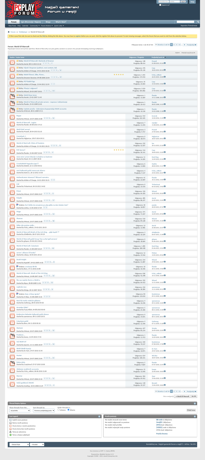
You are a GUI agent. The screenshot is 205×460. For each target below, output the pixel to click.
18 (53, 221)
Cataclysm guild (22, 321)
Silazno (71, 410)
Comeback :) (21, 136)
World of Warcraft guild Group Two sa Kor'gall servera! (37, 239)
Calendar (25, 26)
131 (53, 91)
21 (53, 358)
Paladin (19, 198)
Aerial (26, 64)
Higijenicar (27, 138)
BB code (159, 420)
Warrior (19, 376)
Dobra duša (21, 362)
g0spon (26, 241)
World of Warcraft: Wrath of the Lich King (32, 273)
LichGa (26, 208)
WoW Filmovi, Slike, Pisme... (34, 74)
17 (53, 200)
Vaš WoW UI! (21, 342)
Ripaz (26, 283)
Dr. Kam (26, 351)
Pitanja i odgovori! (31, 88)
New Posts (12, 26)
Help (192, 2)
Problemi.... (21, 335)
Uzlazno (62, 410)
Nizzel (26, 159)
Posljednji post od (159, 57)
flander (26, 104)
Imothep (27, 386)
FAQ (19, 26)
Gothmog (27, 303)
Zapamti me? (164, 5)
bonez (26, 337)
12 (52, 283)
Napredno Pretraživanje (189, 25)
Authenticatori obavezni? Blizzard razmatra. (33, 177)
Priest (19, 191)
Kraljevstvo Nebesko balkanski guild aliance (33, 314)
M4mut (26, 119)
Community (34, 26)
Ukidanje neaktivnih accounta (28, 369)
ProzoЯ (26, 132)
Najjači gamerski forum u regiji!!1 (171, 444)
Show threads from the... (18, 407)
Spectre (26, 345)
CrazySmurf (28, 364)
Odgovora (132, 57)
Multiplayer (23, 32)
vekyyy (26, 255)
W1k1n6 (27, 111)
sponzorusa (28, 316)
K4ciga (26, 290)
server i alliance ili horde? (26, 253)
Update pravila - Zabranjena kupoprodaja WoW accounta (45, 109)
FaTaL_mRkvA (29, 227)
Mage (19, 211)
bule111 (27, 173)
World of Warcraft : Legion (26, 122)
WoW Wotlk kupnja (24, 348)
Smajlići (159, 422)
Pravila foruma (162, 434)
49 (60, 77)
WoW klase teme (30, 95)
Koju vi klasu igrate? (32, 294)
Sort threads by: (39, 407)
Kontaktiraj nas (151, 444)
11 (179, 45)
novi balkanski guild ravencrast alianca (31, 170)
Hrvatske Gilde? (22, 307)
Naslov (12, 57)
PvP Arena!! (21, 150)
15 (53, 330)
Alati (176, 53)
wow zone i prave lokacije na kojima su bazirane (34, 157)
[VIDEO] (159, 427)
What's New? (61, 22)
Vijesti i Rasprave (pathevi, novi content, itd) (40, 68)
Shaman (19, 218)
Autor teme (20, 57)
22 (53, 276)
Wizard (26, 91)
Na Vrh (194, 396)
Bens (25, 269)
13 (53, 214)
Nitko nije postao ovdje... (26, 225)
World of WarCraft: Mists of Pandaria (30, 143)
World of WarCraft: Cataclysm (28, 246)
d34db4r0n (28, 234)
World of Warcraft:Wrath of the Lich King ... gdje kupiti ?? (38, 232)
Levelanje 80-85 (31, 267)
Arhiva (186, 444)
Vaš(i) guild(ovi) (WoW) (25, 383)
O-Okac (26, 297)
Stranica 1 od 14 (163, 45)
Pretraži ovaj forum (188, 53)
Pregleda (141, 57)
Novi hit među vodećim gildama (28, 300)
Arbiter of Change (30, 71)
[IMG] (158, 425)
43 (53, 248)
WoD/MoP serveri (23, 129)
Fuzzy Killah (28, 310)
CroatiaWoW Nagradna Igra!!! (28, 164)
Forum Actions (46, 26)
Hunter (19, 355)
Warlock (20, 328)
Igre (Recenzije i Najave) (31, 22)
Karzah (26, 97)
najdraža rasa (21, 287)
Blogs (48, 22)
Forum (13, 22)
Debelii (26, 166)
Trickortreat (28, 186)
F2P (18, 184)
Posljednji (191, 45)
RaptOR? (27, 263)
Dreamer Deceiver (30, 78)
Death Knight (21, 259)
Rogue (19, 116)
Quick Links (58, 26)
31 (53, 118)
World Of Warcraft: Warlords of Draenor (39, 61)
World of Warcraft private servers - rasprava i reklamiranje (45, 102)
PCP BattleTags (29, 81)
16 (60, 70)
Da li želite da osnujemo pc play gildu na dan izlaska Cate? (46, 205)
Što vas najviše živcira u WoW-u (28, 280)
